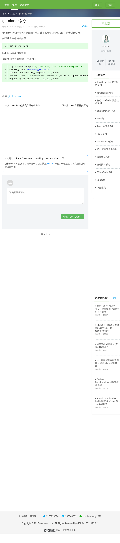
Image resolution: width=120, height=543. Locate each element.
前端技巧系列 (102, 164)
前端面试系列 (102, 157)
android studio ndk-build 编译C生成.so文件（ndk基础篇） (106, 401)
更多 (115, 298)
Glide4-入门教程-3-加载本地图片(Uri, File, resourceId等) (107, 328)
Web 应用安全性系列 (106, 149)
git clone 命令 (14, 96)
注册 (97, 5)
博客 (14, 5)
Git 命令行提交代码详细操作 (26, 105)
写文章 (106, 23)
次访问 (111, 62)
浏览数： (101, 315)
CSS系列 (100, 180)
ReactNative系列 (104, 141)
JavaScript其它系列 (105, 111)
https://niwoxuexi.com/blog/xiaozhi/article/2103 (40, 158)
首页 (7, 5)
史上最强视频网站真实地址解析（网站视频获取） (107, 363)
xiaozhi (50, 163)
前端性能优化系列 (104, 93)
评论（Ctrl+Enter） (72, 217)
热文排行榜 (101, 298)
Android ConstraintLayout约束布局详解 (107, 382)
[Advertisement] (45, 128)
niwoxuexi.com (46, 523)
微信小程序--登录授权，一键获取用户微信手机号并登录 (107, 309)
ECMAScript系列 (104, 172)
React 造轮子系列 (104, 126)
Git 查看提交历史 (79, 105)
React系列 (101, 134)
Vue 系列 (100, 118)
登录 (110, 5)
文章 (12, 13)
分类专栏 (100, 75)
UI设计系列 (101, 187)
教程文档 (24, 5)
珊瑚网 (33, 516)
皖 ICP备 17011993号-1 (86, 523)
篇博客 (100, 62)
